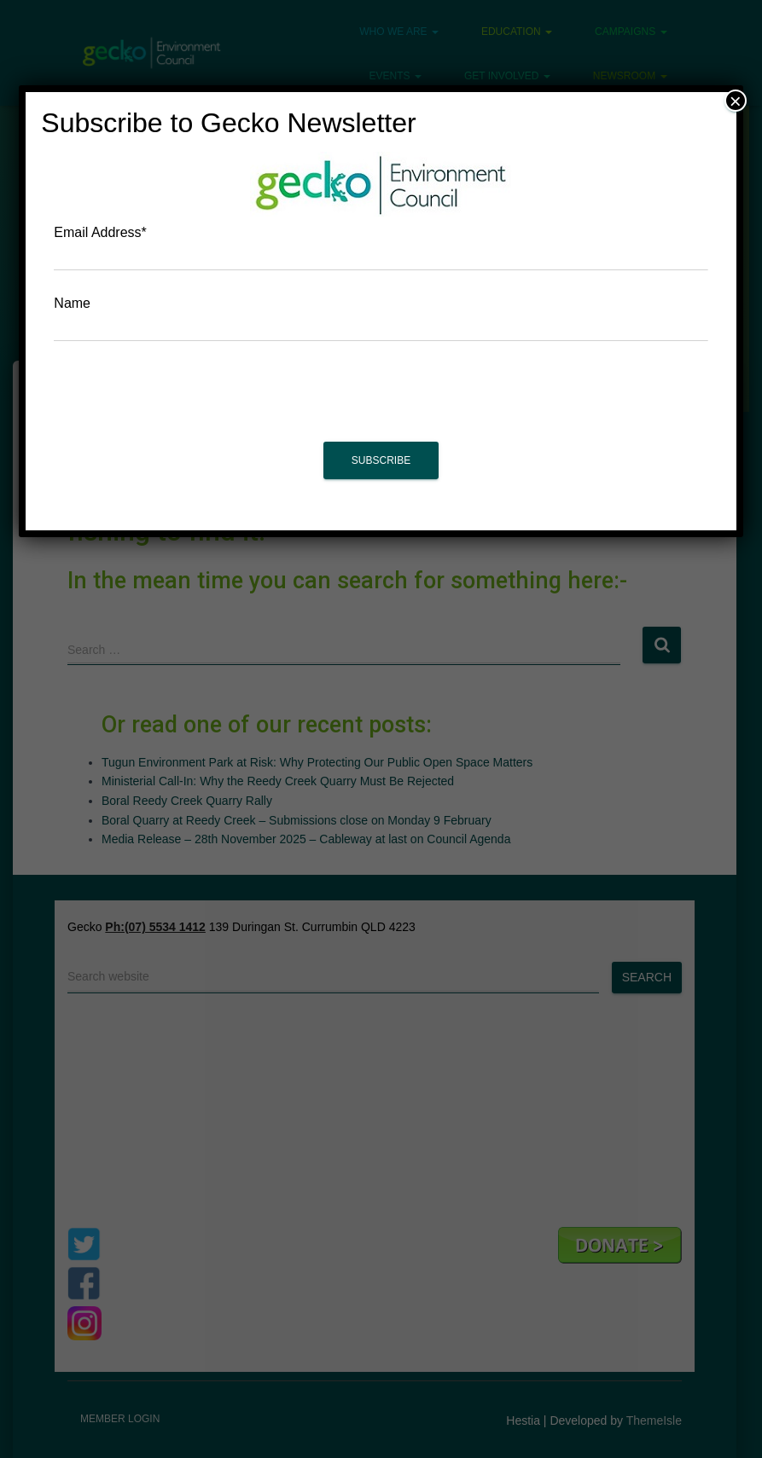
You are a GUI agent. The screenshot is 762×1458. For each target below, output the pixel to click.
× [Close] (736, 101)
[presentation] (381, 400)
